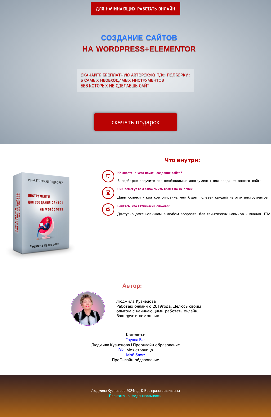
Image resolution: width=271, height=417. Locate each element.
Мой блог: (135, 354)
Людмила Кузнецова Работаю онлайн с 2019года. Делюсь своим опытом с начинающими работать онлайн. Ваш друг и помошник (158, 308)
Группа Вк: (135, 339)
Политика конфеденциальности (135, 396)
